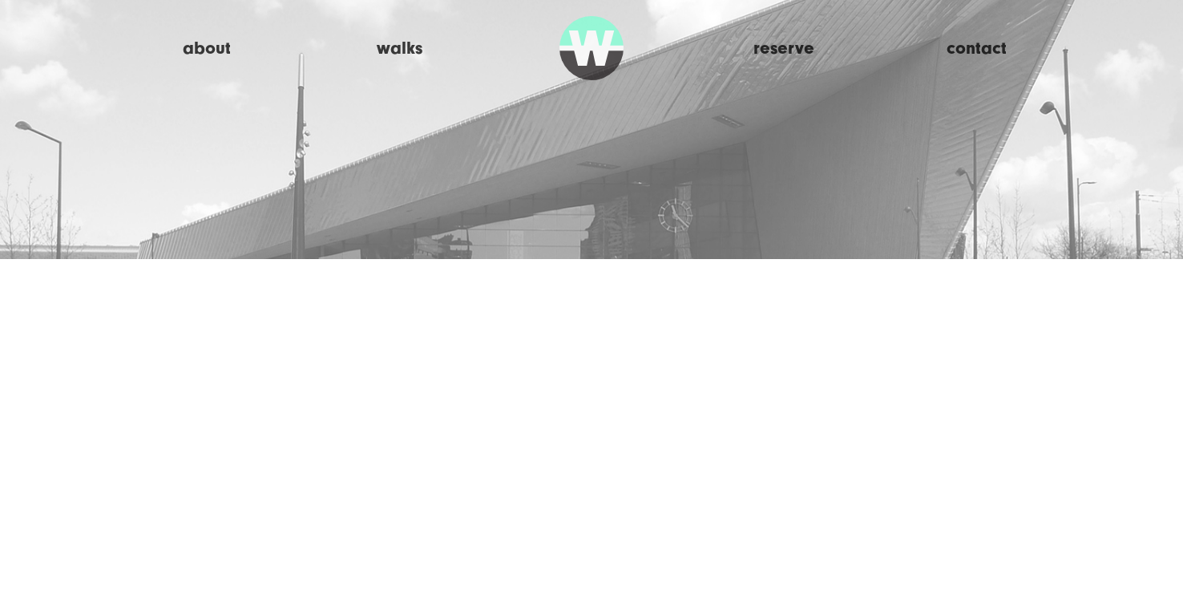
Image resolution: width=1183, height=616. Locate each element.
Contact (977, 48)
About (207, 48)
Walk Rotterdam (591, 48)
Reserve (783, 48)
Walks (399, 48)
